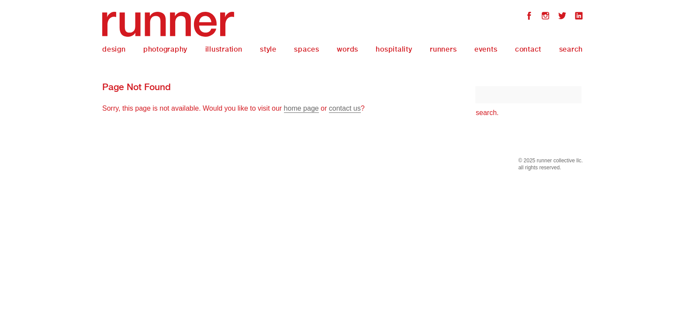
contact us (345, 108)
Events (486, 49)
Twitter (562, 17)
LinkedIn (579, 17)
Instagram (546, 17)
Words (347, 49)
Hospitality (394, 49)
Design (114, 49)
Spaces (306, 49)
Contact (528, 49)
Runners (443, 49)
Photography (165, 49)
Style (268, 49)
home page (301, 108)
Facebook (529, 17)
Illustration (223, 49)
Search (571, 49)
